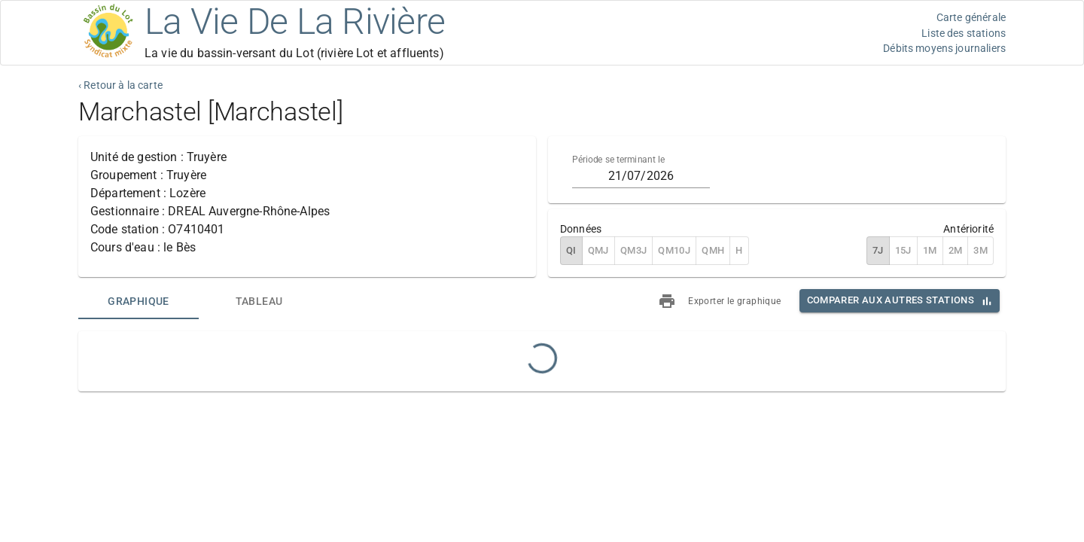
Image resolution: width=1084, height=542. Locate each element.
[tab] (138, 301)
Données (580, 229)
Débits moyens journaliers (944, 48)
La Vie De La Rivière (295, 21)
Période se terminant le (618, 159)
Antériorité (968, 229)
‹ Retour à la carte (120, 85)
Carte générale (971, 17)
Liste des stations (963, 33)
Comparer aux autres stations (890, 300)
